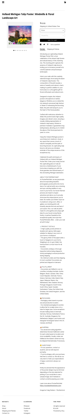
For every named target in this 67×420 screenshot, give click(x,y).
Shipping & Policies (53, 49)
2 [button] (15, 50)
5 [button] (20, 50)
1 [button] (13, 50)
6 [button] (22, 50)
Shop (3, 406)
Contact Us (5, 413)
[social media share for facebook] (41, 44)
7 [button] (24, 50)
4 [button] (19, 50)
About (4, 408)
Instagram (27, 413)
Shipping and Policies (9, 411)
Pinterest (26, 406)
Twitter (26, 411)
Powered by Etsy (58, 411)
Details (42, 49)
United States (52, 26)
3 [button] (17, 50)
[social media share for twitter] (44, 44)
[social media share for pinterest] (48, 44)
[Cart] (65, 2)
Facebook (27, 408)
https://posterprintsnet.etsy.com (50, 385)
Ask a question (55, 44)
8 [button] (26, 50)
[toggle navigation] (3, 2)
